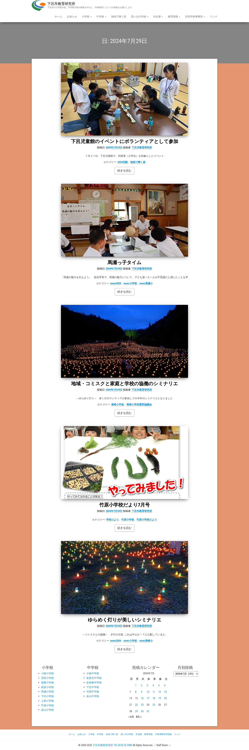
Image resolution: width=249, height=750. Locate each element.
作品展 (158, 16)
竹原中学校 (92, 691)
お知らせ (72, 16)
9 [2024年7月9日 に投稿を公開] (141, 691)
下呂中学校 (92, 687)
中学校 (101, 16)
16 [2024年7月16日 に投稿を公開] (142, 698)
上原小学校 (47, 700)
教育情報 (174, 16)
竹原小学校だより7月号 (124, 505)
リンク (213, 16)
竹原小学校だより (147, 519)
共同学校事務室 (195, 16)
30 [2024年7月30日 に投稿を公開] (142, 711)
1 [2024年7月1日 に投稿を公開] (135, 685)
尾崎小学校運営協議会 (139, 404)
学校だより (112, 519)
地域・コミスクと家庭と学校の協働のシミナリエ (124, 383)
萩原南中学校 (94, 682)
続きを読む (124, 170)
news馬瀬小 (146, 283)
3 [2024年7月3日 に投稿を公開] (147, 685)
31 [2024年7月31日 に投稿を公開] (148, 711)
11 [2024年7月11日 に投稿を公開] (154, 691)
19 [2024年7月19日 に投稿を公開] (159, 698)
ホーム (58, 16)
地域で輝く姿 (118, 16)
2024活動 (123, 162)
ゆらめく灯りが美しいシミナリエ (124, 620)
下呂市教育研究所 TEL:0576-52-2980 (112, 745)
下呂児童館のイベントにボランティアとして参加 (124, 141)
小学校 (87, 16)
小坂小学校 (47, 673)
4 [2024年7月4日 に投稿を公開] (153, 685)
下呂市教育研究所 (61, 4)
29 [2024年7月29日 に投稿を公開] (136, 711)
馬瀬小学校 (47, 691)
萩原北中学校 (94, 677)
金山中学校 (92, 696)
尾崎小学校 (117, 404)
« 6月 (131, 716)
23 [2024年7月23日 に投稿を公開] (142, 704)
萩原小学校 (47, 687)
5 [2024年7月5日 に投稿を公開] (159, 685)
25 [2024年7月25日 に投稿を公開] (154, 704)
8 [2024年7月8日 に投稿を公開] (135, 691)
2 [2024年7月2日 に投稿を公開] (141, 685)
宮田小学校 (47, 677)
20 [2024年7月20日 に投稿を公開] (165, 698)
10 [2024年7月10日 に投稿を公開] (148, 691)
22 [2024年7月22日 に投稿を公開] (136, 704)
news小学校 (130, 283)
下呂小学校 (47, 696)
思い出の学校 (139, 16)
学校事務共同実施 (163, 734)
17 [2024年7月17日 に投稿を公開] (148, 698)
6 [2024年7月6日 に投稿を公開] (164, 685)
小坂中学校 (92, 673)
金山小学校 (47, 709)
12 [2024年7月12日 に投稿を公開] (159, 691)
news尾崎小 (146, 640)
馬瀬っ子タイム (124, 262)
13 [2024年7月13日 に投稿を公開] (165, 691)
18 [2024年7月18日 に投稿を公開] (154, 698)
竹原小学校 (127, 519)
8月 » (138, 716)
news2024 (115, 283)
